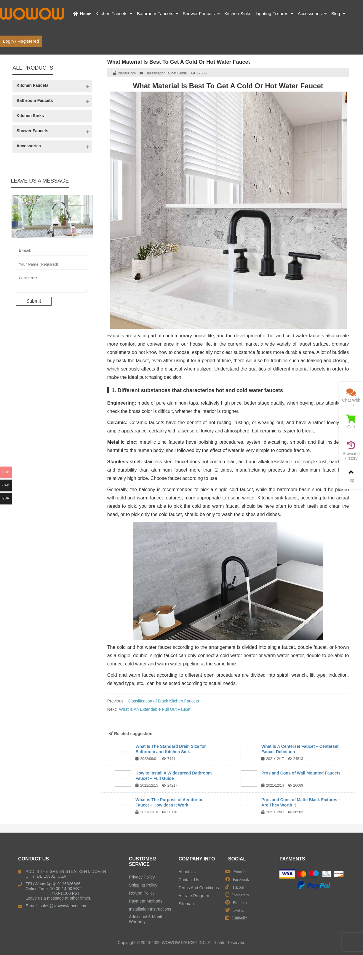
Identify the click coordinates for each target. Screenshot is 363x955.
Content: (52, 284)
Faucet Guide (176, 73)
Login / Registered (21, 41)
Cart (351, 422)
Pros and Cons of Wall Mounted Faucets (300, 773)
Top (351, 475)
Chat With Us (351, 397)
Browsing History (351, 451)
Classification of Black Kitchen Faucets (163, 701)
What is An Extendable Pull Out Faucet (154, 709)
